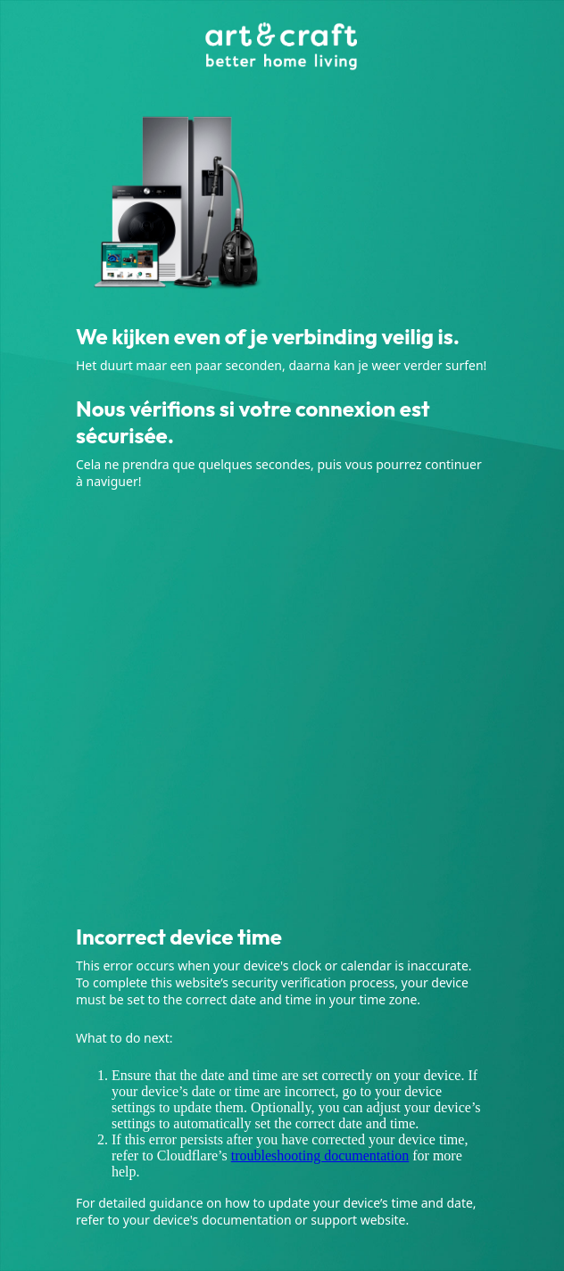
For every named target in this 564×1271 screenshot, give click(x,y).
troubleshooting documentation (320, 1155)
